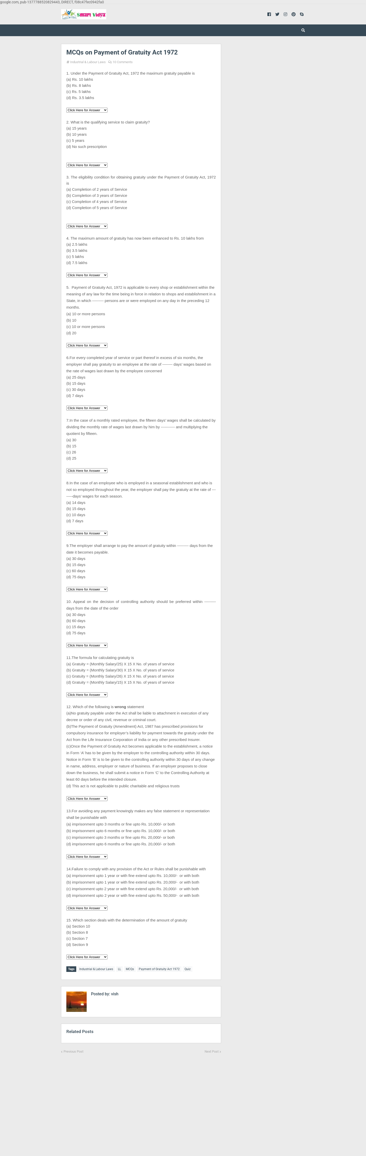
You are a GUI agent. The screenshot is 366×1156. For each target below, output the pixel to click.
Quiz (188, 969)
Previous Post (73, 1050)
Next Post (212, 1050)
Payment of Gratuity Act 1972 (159, 969)
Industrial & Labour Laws (88, 62)
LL (119, 969)
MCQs (130, 969)
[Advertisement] (141, 1100)
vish (114, 992)
